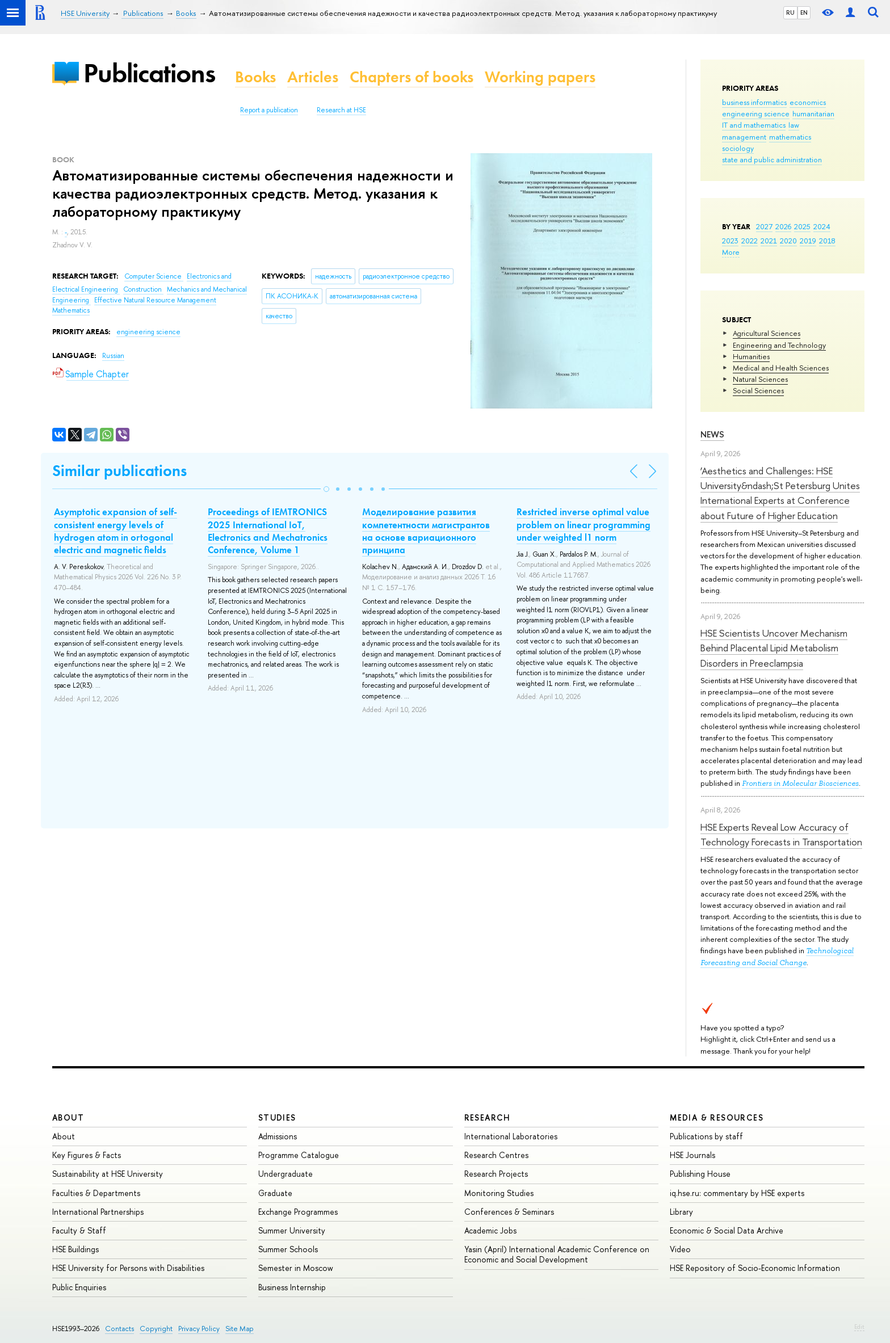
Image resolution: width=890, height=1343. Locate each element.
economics (808, 102)
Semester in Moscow (295, 1267)
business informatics (754, 102)
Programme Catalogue (298, 1155)
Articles (312, 77)
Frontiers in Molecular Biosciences (800, 783)
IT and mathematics (754, 125)
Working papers (540, 77)
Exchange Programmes (298, 1211)
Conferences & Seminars (509, 1211)
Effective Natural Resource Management (155, 300)
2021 (769, 240)
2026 (783, 226)
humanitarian (813, 113)
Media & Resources (716, 1117)
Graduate (275, 1193)
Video (680, 1249)
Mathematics (71, 310)
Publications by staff (706, 1136)
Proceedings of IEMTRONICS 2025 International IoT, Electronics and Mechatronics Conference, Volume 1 (268, 530)
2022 (749, 240)
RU (790, 12)
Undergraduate (285, 1173)
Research (487, 1117)
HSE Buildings (75, 1249)
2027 (764, 226)
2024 (821, 226)
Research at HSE (341, 110)
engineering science (756, 113)
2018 (827, 240)
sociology (738, 148)
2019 (808, 240)
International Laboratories (510, 1136)
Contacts (119, 1328)
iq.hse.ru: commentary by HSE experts (737, 1193)
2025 (802, 226)
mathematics (790, 137)
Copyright (156, 1328)
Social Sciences (758, 390)
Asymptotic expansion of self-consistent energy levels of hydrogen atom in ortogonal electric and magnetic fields (115, 530)
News (712, 434)
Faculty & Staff (79, 1230)
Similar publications (119, 471)
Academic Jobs (490, 1230)
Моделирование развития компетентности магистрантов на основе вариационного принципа (426, 530)
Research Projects (496, 1173)
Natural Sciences (760, 379)
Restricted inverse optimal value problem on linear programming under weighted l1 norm (583, 524)
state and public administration (772, 159)
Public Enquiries (79, 1287)
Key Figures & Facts (86, 1155)
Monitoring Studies (499, 1193)
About (68, 1117)
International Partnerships (98, 1211)
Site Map (239, 1328)
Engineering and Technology (779, 345)
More (731, 252)
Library (681, 1211)
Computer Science (153, 276)
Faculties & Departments (96, 1193)
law (793, 125)
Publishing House (700, 1173)
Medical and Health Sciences (781, 368)
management (744, 137)
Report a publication (269, 110)
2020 (788, 240)
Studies (277, 1117)
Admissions (277, 1136)
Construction (143, 289)
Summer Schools (288, 1249)
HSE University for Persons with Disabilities (128, 1267)
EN (804, 12)
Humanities (751, 356)
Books (255, 77)
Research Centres (496, 1155)
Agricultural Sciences (766, 333)
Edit (859, 1327)
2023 (730, 240)
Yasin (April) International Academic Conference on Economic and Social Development (556, 1254)
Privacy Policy (199, 1328)
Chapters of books (411, 77)
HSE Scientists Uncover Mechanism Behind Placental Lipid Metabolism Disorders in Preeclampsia (773, 648)
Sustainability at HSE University (107, 1173)
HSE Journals (692, 1155)
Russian (113, 355)
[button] (326, 489)
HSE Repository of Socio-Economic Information (755, 1267)
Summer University (291, 1230)
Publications (149, 73)
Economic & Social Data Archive (726, 1230)
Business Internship (292, 1287)
